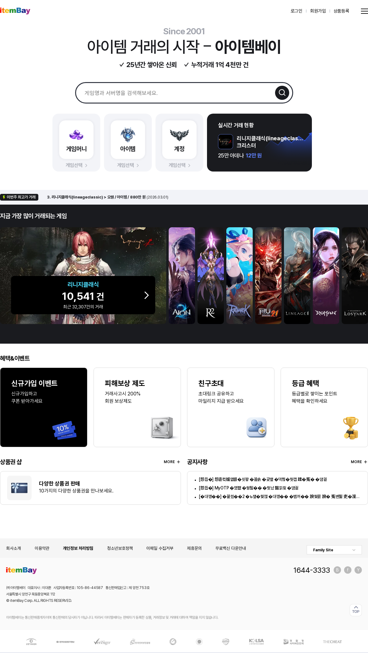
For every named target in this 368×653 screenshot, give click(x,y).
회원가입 (318, 11)
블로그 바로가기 (337, 570)
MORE (172, 461)
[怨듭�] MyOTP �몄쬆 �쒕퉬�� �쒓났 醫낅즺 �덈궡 (248, 487)
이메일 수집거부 (159, 548)
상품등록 (341, 11)
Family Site (323, 550)
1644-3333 (311, 570)
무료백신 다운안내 (230, 548)
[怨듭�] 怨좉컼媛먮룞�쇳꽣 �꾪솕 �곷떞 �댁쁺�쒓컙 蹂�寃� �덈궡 (263, 479)
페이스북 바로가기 (347, 570)
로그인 (297, 11)
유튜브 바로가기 (358, 570)
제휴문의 (194, 548)
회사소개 (13, 548)
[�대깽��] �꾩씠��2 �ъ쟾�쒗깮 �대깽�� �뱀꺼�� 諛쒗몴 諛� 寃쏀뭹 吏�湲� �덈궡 (280, 496)
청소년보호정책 (120, 548)
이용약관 (42, 548)
